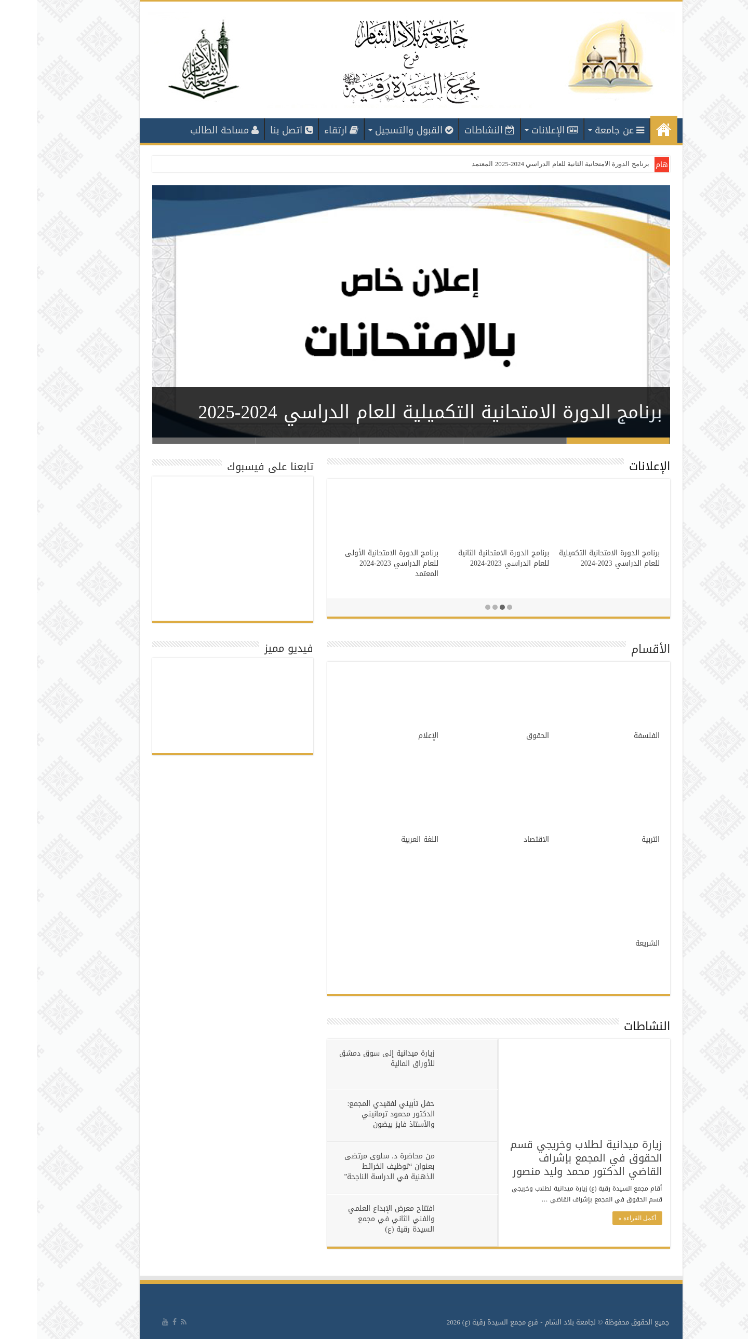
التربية (614, 839)
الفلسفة (610, 736)
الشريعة (610, 943)
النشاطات (453, 130)
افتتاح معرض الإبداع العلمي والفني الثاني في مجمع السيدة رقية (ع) (354, 1218)
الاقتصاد (499, 839)
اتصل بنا (254, 130)
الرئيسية (626, 129)
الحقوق (500, 736)
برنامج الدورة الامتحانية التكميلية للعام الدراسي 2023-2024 (572, 558)
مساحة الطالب (187, 130)
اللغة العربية (383, 839)
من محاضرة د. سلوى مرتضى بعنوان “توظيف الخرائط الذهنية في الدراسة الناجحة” (352, 1166)
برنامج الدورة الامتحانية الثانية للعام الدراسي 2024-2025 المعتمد (523, 164)
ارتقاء (304, 130)
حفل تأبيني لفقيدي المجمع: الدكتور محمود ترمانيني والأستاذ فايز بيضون (354, 1114)
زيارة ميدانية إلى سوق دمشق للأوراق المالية (350, 1058)
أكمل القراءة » (600, 1218)
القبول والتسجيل (377, 130)
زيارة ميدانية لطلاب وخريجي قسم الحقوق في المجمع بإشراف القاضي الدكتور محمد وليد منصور (549, 1158)
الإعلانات (518, 130)
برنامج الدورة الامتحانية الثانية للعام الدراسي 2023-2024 (466, 558)
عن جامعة (582, 130)
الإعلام (391, 736)
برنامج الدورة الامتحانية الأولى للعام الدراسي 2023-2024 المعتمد (355, 563)
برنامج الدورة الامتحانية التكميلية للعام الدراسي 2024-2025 (393, 412)
